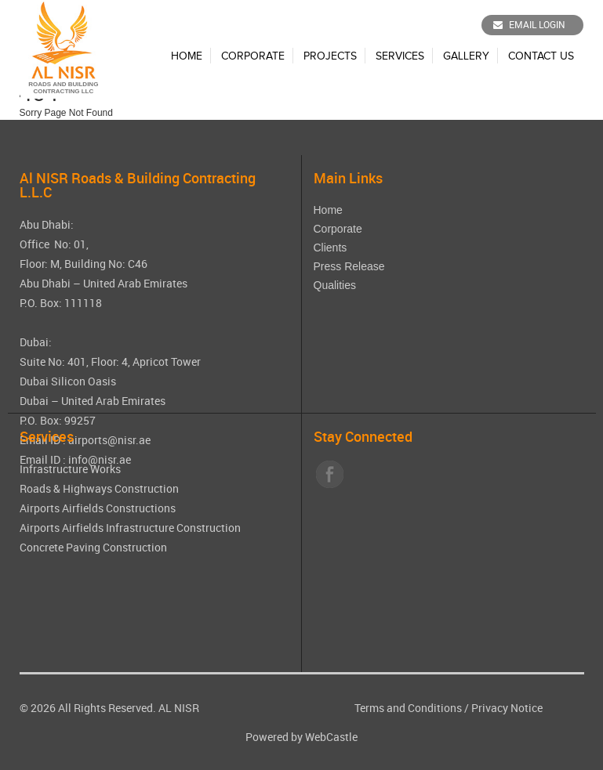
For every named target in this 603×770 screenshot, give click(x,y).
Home (186, 56)
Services (400, 56)
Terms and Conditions (408, 707)
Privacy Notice (507, 707)
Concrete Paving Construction (93, 547)
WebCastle (331, 736)
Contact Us (541, 56)
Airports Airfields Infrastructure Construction (130, 527)
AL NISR (178, 707)
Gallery (466, 56)
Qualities (335, 285)
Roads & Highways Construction (99, 488)
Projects (330, 56)
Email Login (529, 24)
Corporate (253, 56)
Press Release (349, 266)
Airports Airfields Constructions (98, 508)
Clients (330, 247)
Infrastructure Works (70, 468)
